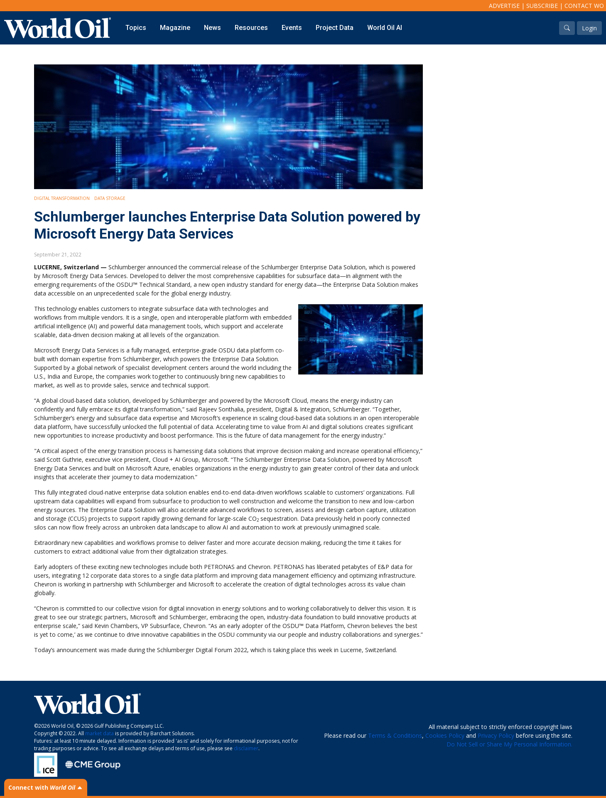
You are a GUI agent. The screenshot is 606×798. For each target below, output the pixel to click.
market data (99, 733)
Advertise (504, 6)
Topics (135, 28)
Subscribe (542, 6)
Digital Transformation (62, 198)
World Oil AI (384, 28)
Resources (251, 28)
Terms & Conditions (395, 735)
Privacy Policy (496, 735)
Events (292, 28)
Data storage (109, 198)
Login (589, 28)
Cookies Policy (444, 735)
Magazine (175, 28)
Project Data (334, 28)
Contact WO (584, 6)
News (212, 28)
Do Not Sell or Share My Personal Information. (509, 744)
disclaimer (246, 748)
